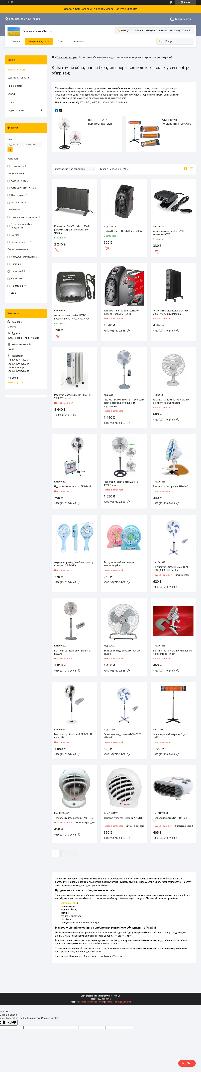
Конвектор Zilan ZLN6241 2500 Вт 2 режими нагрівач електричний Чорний (73, 229)
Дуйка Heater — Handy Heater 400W (123, 231)
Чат (187, 1063)
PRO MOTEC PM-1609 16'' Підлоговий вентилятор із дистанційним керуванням (124, 402)
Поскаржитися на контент (91, 1002)
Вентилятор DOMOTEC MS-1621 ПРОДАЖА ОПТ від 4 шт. (170, 569)
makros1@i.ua (15, 382)
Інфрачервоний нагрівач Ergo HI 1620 (170, 736)
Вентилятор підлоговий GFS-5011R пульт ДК (73, 736)
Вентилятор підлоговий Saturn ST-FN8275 (73, 652)
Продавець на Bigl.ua (100, 999)
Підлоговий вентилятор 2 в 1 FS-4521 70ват (121, 483)
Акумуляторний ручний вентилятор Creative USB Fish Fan (73, 564)
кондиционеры (69, 903)
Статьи (12, 94)
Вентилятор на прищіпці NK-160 (170, 486)
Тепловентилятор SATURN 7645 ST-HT (123, 820)
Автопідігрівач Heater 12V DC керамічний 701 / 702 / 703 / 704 (71, 317)
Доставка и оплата (18, 77)
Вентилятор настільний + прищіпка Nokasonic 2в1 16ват (172, 652)
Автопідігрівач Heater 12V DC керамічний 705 (169, 233)
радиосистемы (16, 110)
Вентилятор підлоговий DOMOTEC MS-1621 (122, 736)
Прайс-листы (15, 86)
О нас (61, 41)
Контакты (77, 41)
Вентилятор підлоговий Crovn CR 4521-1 (122, 652)
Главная (15, 41)
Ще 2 (13, 292)
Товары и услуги (37, 41)
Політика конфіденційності (118, 1002)
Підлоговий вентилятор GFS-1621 (72, 486)
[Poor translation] (12, 1023)
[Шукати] (160, 41)
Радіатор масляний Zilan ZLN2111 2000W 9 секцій (72, 397)
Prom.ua (116, 996)
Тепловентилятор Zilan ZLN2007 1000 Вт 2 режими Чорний (121, 312)
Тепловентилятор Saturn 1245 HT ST (74, 818)
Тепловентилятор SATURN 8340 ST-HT (172, 820)
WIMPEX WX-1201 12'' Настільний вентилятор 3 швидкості (171, 401)
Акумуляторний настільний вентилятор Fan (119, 564)
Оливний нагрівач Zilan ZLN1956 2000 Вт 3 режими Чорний (170, 312)
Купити (57, 250)
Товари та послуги (66, 57)
